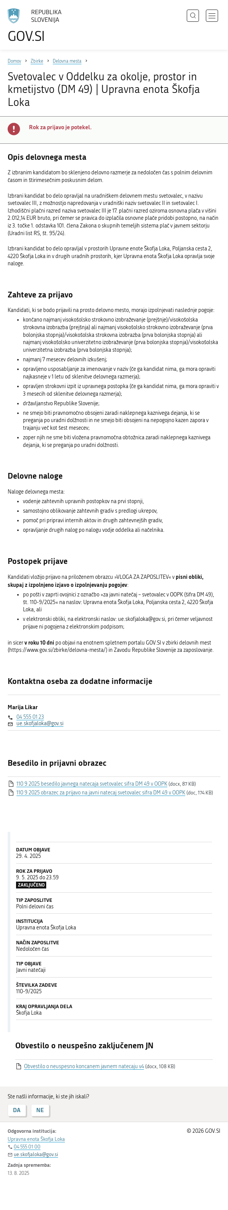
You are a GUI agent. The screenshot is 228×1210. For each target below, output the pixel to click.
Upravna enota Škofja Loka (36, 1139)
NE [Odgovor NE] (40, 1110)
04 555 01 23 (30, 717)
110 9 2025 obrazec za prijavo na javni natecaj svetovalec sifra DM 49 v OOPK (100, 792)
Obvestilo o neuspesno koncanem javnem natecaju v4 (84, 1066)
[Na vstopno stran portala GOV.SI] (38, 25)
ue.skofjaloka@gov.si (39, 723)
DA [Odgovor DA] (17, 1110)
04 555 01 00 (27, 1147)
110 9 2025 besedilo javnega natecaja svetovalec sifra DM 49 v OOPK (91, 784)
